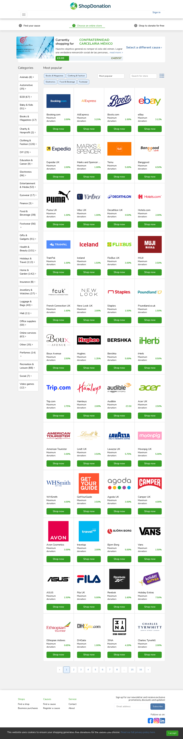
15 (132, 669)
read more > (116, 52)
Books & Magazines (54, 75)
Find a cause (49, 704)
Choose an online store (89, 25)
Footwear (83, 82)
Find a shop (23, 704)
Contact (72, 704)
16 (140, 669)
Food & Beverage (67, 82)
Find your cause (31, 25)
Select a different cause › (144, 47)
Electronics (50, 82)
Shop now (58, 129)
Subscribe (158, 706)
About (72, 708)
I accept (172, 733)
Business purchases (28, 708)
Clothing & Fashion (76, 75)
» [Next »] (148, 669)
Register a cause (51, 708)
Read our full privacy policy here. (138, 732)
